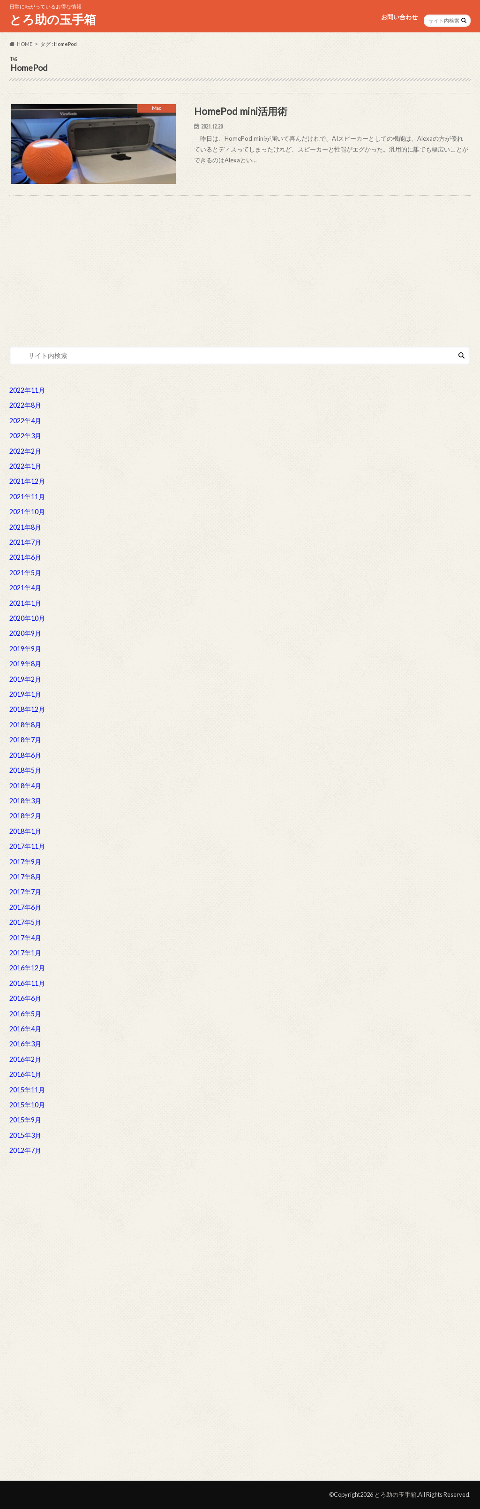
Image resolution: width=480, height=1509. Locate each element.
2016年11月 (27, 983)
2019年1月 (25, 694)
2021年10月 (27, 512)
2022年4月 (25, 421)
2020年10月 (27, 618)
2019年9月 (25, 649)
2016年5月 (25, 1014)
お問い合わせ (399, 17)
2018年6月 (25, 755)
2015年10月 (27, 1105)
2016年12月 (27, 968)
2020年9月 (25, 633)
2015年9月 (25, 1120)
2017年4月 (25, 938)
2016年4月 (25, 1029)
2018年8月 (25, 725)
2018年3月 (25, 801)
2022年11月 (27, 390)
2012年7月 (25, 1150)
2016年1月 (25, 1074)
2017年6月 (25, 907)
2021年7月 (25, 542)
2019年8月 (25, 664)
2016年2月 (25, 1059)
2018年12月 (27, 709)
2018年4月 (25, 786)
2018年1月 (25, 831)
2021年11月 (27, 497)
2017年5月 (25, 922)
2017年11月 (27, 846)
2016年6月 (25, 998)
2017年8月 (25, 877)
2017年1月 (25, 953)
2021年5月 (25, 573)
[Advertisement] (240, 261)
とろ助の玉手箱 (52, 19)
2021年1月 (25, 603)
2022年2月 (25, 451)
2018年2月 (25, 816)
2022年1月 (25, 466)
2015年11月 (27, 1090)
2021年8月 (25, 527)
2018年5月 (25, 770)
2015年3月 (25, 1135)
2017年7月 (25, 892)
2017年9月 (25, 862)
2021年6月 (25, 557)
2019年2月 (25, 679)
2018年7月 (25, 740)
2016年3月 (25, 1044)
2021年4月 (25, 588)
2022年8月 (25, 405)
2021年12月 (27, 481)
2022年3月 (25, 436)
